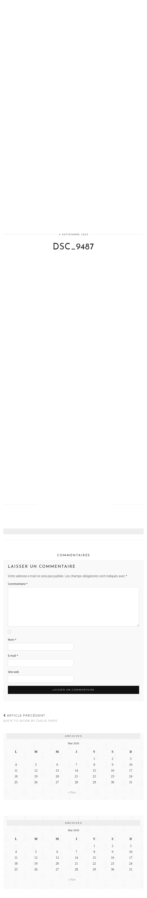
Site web (13, 672)
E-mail (13, 655)
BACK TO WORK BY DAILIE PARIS (30, 718)
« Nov (72, 792)
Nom (12, 639)
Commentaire (17, 584)
